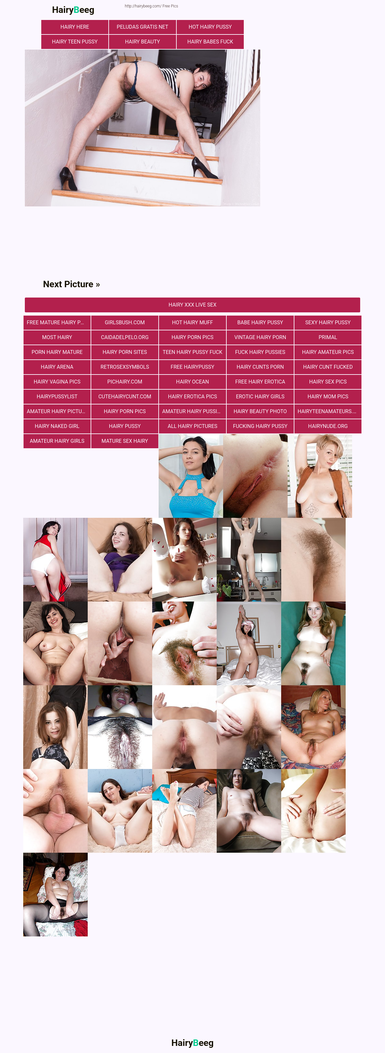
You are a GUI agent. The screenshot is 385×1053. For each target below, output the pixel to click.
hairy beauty (142, 42)
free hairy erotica (260, 382)
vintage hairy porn (260, 337)
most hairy (57, 337)
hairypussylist (57, 397)
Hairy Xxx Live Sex (192, 305)
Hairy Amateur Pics (328, 352)
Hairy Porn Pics (192, 337)
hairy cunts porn (260, 367)
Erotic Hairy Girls (260, 397)
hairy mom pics (328, 397)
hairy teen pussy (74, 42)
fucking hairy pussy (260, 426)
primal (328, 337)
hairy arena (57, 367)
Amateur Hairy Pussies (192, 411)
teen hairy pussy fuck (192, 352)
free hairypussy (192, 367)
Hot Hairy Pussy (210, 27)
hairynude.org (328, 426)
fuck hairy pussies (260, 352)
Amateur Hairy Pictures (59, 411)
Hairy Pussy (125, 426)
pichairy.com (124, 382)
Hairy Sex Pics (328, 382)
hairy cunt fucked (328, 367)
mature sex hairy (125, 441)
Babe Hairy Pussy (260, 322)
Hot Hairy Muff (192, 322)
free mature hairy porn (59, 322)
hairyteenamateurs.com (329, 411)
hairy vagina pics (57, 382)
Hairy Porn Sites (125, 352)
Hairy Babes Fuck (210, 42)
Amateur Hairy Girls (57, 441)
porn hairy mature (57, 352)
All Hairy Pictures (192, 426)
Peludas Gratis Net (142, 27)
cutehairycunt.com (124, 397)
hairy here (75, 27)
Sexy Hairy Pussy (328, 322)
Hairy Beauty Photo (260, 411)
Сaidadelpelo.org (125, 337)
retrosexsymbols (125, 367)
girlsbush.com (125, 322)
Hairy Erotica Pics (192, 397)
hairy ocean (192, 382)
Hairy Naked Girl (57, 426)
